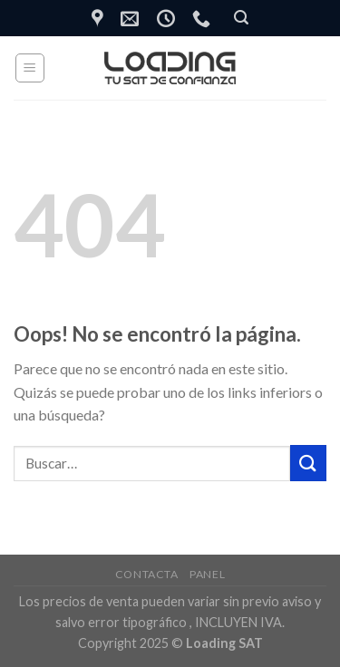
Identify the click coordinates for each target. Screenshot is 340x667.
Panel (207, 574)
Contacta (147, 574)
